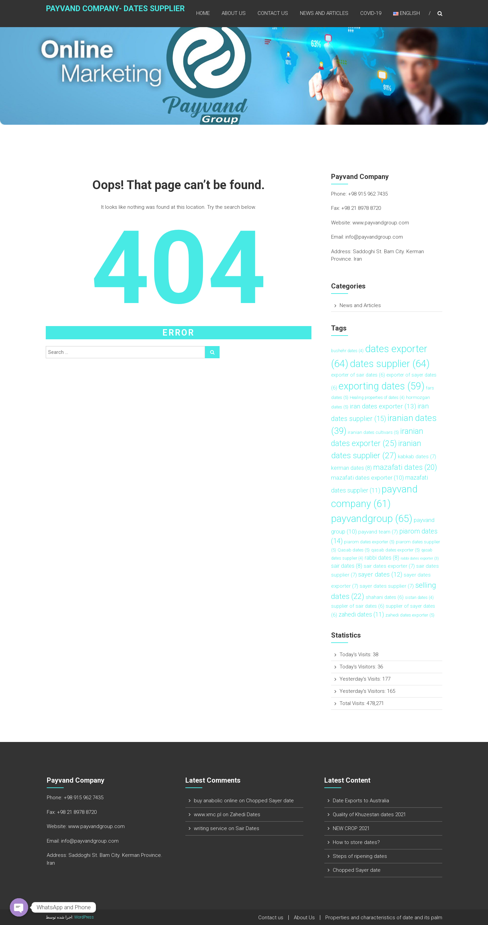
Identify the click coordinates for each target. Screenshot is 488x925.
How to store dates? (356, 842)
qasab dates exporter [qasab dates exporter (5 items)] (395, 549)
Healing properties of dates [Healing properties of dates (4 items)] (377, 397)
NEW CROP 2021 (351, 828)
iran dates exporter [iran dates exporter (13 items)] (383, 406)
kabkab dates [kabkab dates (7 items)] (417, 457)
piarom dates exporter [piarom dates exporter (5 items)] (369, 541)
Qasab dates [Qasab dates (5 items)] (354, 549)
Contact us (273, 13)
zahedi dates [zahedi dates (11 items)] (361, 614)
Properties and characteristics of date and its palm (383, 917)
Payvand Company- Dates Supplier (103, 12)
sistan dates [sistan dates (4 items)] (419, 597)
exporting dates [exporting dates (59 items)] (382, 386)
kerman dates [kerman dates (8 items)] (351, 468)
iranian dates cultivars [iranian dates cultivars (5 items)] (373, 432)
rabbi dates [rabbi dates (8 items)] (382, 558)
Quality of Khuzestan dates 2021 (369, 814)
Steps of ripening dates (360, 856)
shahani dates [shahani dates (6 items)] (385, 597)
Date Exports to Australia (361, 801)
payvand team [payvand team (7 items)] (378, 532)
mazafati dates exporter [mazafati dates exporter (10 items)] (367, 477)
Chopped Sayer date (270, 801)
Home (203, 13)
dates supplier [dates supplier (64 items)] (390, 363)
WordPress (84, 917)
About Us (234, 13)
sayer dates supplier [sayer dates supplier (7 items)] (387, 586)
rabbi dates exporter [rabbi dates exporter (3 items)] (420, 558)
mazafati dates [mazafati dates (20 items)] (405, 467)
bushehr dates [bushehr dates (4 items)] (347, 350)
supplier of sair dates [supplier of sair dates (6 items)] (357, 606)
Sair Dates (247, 828)
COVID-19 (370, 13)
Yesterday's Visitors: (363, 691)
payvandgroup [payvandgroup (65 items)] (371, 518)
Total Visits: (353, 703)
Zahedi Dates (245, 814)
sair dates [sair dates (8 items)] (346, 566)
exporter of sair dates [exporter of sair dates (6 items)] (358, 375)
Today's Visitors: (359, 667)
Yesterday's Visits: (361, 679)
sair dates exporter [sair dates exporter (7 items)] (389, 566)
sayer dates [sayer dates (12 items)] (380, 574)
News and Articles (324, 13)
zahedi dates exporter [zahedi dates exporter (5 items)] (409, 615)
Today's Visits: (356, 654)
